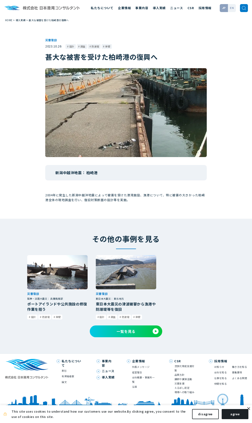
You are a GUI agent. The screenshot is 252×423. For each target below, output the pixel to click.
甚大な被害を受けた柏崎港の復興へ (49, 20)
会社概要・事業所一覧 (143, 379)
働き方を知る (239, 367)
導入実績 (159, 8)
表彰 (64, 370)
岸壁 (107, 46)
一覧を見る (137, 331)
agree (231, 415)
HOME (9, 20)
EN (232, 8)
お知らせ (219, 367)
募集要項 (237, 372)
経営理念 (137, 372)
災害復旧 (51, 40)
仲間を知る (220, 383)
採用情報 (205, 8)
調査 (82, 46)
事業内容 (141, 8)
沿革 (134, 387)
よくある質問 (239, 378)
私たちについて (102, 8)
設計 (71, 46)
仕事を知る (220, 378)
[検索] (244, 8)
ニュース (176, 8)
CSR (190, 8)
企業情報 (124, 8)
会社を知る (220, 372)
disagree (201, 415)
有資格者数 (68, 376)
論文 (64, 382)
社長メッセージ (141, 367)
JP (224, 8)
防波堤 (95, 46)
